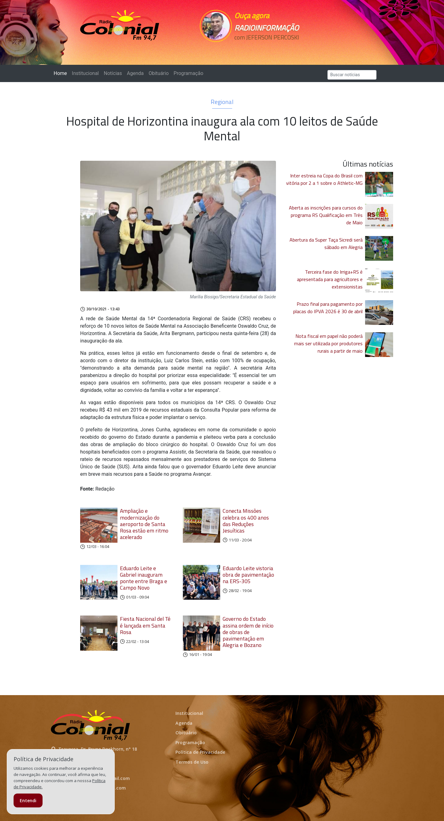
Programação (188, 73)
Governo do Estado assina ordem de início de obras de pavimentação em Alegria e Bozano (248, 632)
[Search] (351, 75)
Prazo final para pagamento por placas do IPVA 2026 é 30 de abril (328, 307)
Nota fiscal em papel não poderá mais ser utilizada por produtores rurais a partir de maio (328, 343)
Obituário (159, 73)
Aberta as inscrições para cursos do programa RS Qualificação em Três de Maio (326, 215)
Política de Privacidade (200, 752)
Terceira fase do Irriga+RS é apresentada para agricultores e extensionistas (330, 279)
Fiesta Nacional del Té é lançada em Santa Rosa (145, 625)
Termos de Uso (191, 762)
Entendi (28, 800)
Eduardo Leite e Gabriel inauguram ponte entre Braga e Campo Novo (143, 578)
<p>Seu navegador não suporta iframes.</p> (264, 48)
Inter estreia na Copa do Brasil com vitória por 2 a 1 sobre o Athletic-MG (324, 179)
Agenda (135, 73)
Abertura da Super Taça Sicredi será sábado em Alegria (326, 243)
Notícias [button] (113, 73)
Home (61, 73)
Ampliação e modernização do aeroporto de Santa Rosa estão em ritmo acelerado (144, 524)
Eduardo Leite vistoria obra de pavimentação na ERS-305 (248, 574)
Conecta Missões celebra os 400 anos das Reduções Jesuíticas (246, 520)
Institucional (85, 73)
